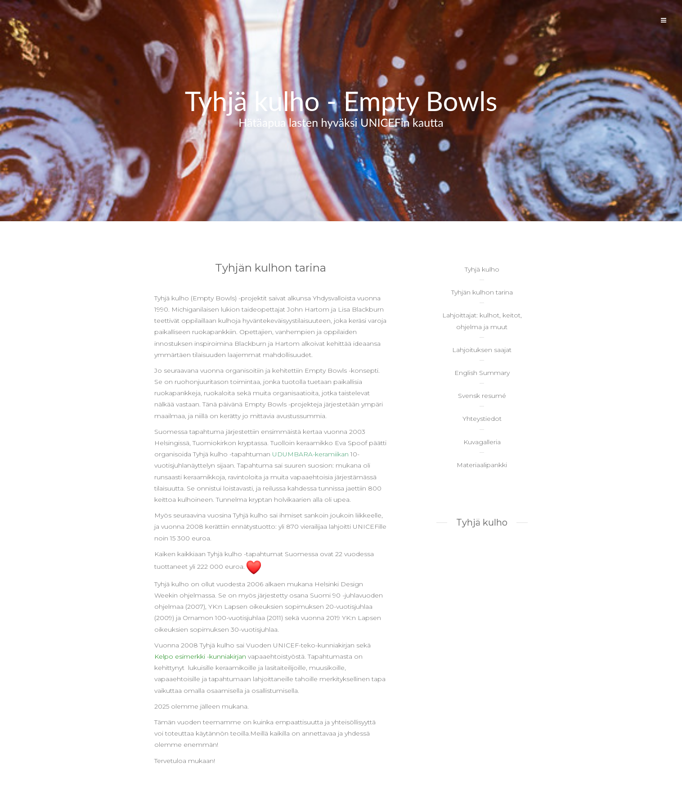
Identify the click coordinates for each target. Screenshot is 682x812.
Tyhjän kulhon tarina (482, 292)
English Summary (482, 373)
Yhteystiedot (482, 419)
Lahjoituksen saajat (482, 350)
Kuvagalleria (482, 442)
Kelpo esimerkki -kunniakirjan (200, 656)
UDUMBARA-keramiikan (310, 454)
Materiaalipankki (482, 465)
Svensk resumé (482, 396)
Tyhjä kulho (482, 269)
